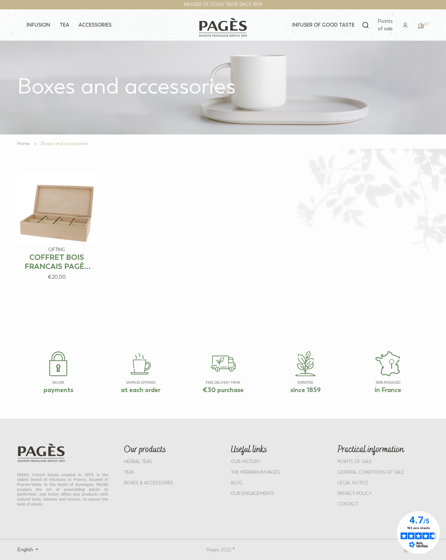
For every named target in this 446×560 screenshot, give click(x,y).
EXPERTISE (305, 383)
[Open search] (365, 25)
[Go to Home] (23, 143)
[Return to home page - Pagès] (223, 27)
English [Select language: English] (25, 549)
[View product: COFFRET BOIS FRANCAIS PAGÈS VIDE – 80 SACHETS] (57, 224)
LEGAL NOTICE (353, 483)
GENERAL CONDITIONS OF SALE (371, 472)
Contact (348, 504)
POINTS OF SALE (355, 461)
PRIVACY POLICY (355, 493)
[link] (405, 25)
